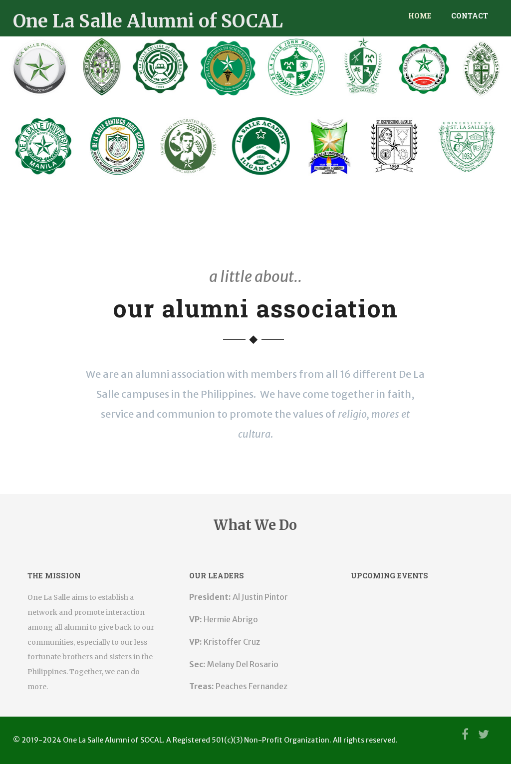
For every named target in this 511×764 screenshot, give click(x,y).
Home (419, 15)
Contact (469, 15)
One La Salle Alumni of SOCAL (148, 21)
